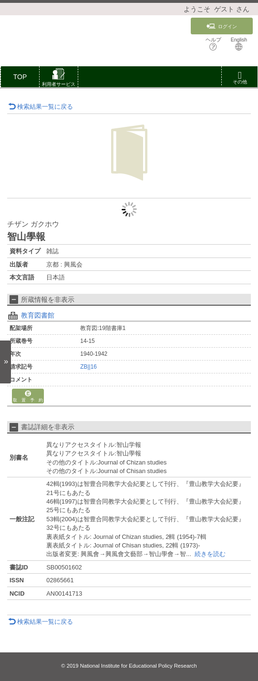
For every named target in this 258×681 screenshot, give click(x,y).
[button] (59, 78)
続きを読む (210, 553)
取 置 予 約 (28, 396)
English (239, 44)
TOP (20, 77)
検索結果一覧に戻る (40, 106)
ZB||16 (88, 366)
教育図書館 (37, 315)
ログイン (221, 26)
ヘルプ (213, 44)
